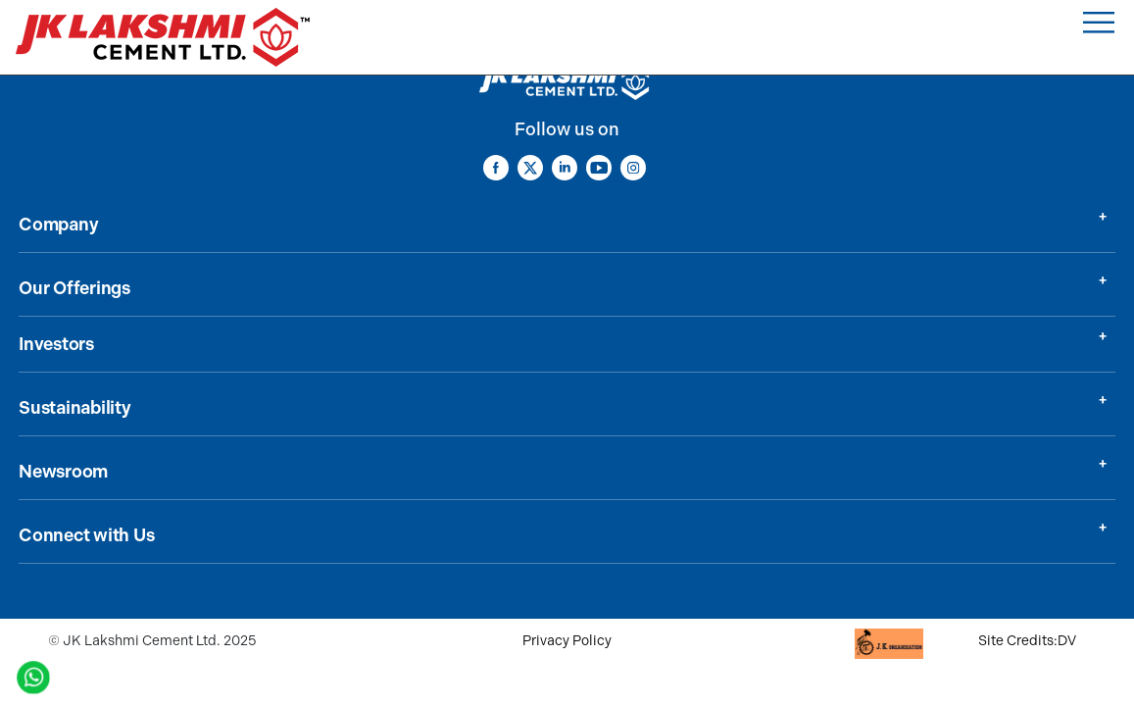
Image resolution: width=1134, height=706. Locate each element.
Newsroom (63, 471)
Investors (56, 344)
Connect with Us (86, 535)
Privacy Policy (567, 640)
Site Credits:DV (1027, 640)
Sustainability (75, 408)
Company (58, 224)
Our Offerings (74, 288)
